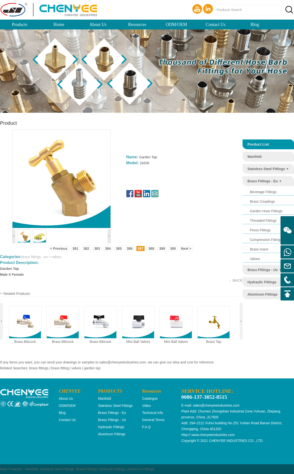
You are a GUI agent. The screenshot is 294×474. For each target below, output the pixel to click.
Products (19, 24)
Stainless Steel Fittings (57, 469)
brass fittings (39, 368)
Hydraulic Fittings (112, 469)
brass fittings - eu (262, 181)
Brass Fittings (86, 469)
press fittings (260, 230)
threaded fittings (263, 221)
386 (129, 248)
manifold (254, 157)
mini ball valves (138, 342)
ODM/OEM (176, 24)
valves (255, 259)
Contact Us (216, 24)
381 (75, 248)
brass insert (259, 249)
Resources (137, 24)
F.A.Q (146, 427)
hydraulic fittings (261, 282)
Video (146, 406)
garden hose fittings (266, 211)
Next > (186, 248)
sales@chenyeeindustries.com (122, 362)
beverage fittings (263, 192)
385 (119, 248)
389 (162, 248)
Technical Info (152, 413)
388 (151, 248)
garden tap (92, 368)
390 (173, 248)
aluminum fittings (262, 294)
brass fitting (60, 368)
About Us (98, 24)
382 (86, 248)
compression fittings (266, 240)
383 (97, 248)
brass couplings (262, 201)
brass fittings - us (262, 270)
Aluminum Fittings (140, 469)
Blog (254, 24)
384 (108, 248)
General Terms (153, 420)
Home (58, 24)
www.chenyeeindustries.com (213, 435)
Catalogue (150, 398)
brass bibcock (25, 342)
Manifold (31, 469)
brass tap (213, 342)
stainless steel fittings (266, 169)
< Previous (58, 248)
